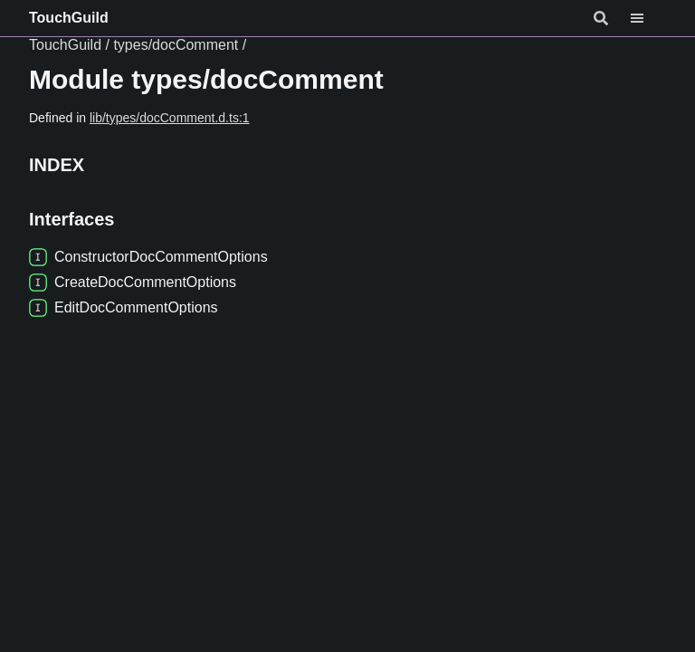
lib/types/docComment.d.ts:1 (170, 117)
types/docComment (175, 45)
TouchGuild (69, 17)
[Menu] (648, 18)
